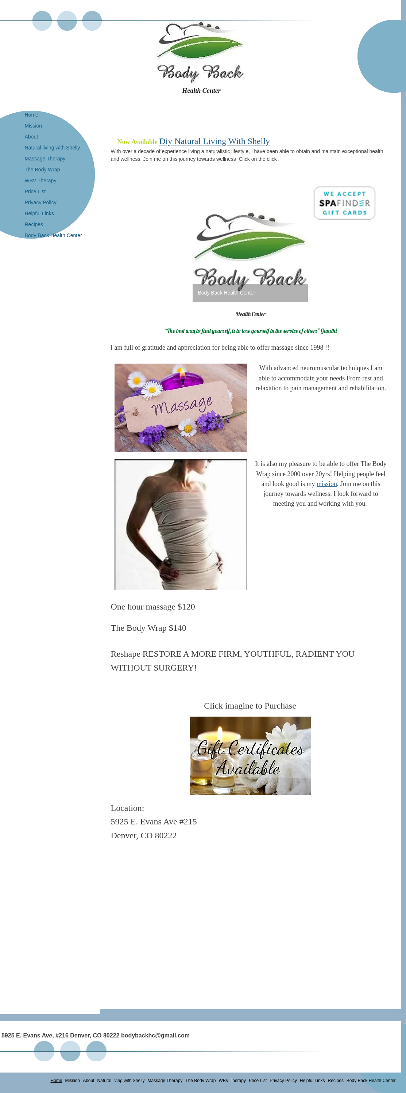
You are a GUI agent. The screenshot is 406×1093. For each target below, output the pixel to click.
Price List (35, 191)
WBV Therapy (41, 180)
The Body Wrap (42, 169)
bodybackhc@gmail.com (155, 1035)
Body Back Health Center (53, 235)
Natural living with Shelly (52, 148)
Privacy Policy (41, 202)
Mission (33, 126)
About (31, 137)
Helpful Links (39, 213)
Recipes (34, 224)
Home (31, 115)
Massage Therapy (45, 159)
